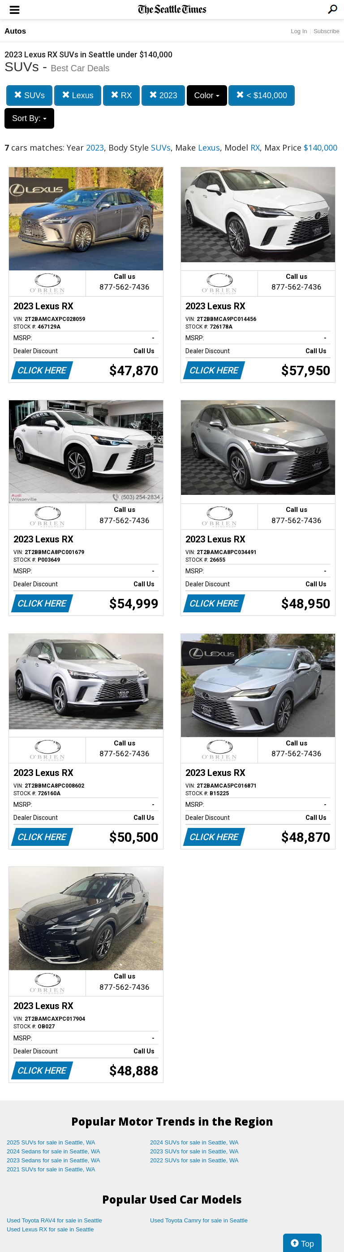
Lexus (78, 95)
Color (206, 95)
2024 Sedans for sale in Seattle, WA (53, 1151)
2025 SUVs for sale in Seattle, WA (51, 1142)
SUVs (29, 95)
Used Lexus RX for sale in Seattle (50, 1229)
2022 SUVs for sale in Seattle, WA (194, 1160)
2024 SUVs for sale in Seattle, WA (194, 1142)
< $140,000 (261, 95)
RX (121, 95)
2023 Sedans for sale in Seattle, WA (53, 1160)
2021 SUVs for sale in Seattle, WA (51, 1169)
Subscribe (327, 31)
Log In (299, 31)
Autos (15, 31)
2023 (163, 95)
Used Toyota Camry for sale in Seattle (199, 1220)
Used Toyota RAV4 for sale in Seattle (54, 1220)
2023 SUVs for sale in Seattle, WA (194, 1151)
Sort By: (29, 118)
